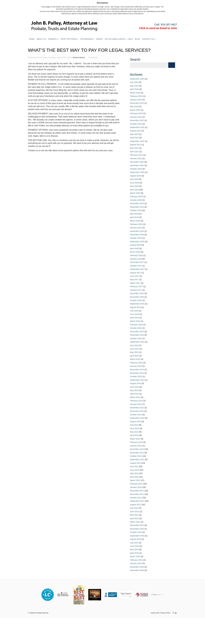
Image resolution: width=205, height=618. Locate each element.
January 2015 (136, 366)
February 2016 (136, 324)
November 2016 (137, 297)
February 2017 (136, 286)
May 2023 (134, 106)
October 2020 (136, 169)
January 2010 (136, 563)
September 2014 (137, 380)
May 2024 (134, 86)
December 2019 (137, 203)
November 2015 (137, 335)
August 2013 (135, 421)
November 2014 (137, 373)
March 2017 (135, 283)
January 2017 (136, 290)
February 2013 (136, 442)
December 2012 (137, 449)
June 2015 (134, 349)
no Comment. (93, 57)
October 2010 (136, 532)
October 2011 (136, 497)
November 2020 (137, 165)
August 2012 (135, 463)
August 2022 (135, 131)
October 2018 (136, 238)
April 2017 (134, 279)
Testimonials (87, 39)
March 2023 (135, 110)
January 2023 (136, 117)
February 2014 (136, 401)
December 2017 (137, 262)
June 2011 (134, 511)
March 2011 (135, 522)
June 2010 (134, 546)
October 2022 (136, 124)
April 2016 (134, 317)
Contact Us (148, 39)
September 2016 (137, 304)
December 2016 (137, 293)
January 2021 (136, 158)
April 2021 (134, 151)
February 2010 (136, 560)
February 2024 (136, 96)
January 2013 (136, 446)
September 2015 (137, 342)
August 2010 (135, 539)
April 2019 (134, 217)
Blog (137, 39)
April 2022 (134, 137)
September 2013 (137, 418)
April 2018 (134, 248)
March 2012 (135, 480)
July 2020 (134, 179)
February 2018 (136, 255)
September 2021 (137, 141)
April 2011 (134, 518)
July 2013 (134, 425)
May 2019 (134, 214)
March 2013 (135, 439)
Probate (52, 39)
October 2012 (136, 456)
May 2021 (134, 148)
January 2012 (136, 487)
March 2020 (135, 193)
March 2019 (135, 221)
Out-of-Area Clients (115, 39)
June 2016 (134, 314)
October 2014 (136, 376)
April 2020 (134, 189)
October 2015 (136, 338)
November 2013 (137, 411)
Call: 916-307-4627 (165, 24)
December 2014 (137, 369)
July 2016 (134, 311)
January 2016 (136, 328)
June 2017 (134, 276)
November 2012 (137, 453)
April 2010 (134, 553)
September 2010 (137, 536)
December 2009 (137, 567)
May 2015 (134, 352)
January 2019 (136, 227)
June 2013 (134, 428)
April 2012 (134, 477)
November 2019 (137, 207)
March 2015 (135, 359)
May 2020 (134, 186)
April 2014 (134, 394)
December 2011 (137, 491)
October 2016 (136, 300)
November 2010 (137, 529)
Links (130, 39)
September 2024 (137, 79)
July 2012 (134, 466)
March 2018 (135, 252)
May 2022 (134, 134)
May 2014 (134, 390)
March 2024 (135, 93)
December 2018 (137, 231)
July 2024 (134, 82)
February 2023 (136, 113)
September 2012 (137, 459)
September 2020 (137, 172)
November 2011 (137, 494)
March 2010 (135, 556)
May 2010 (134, 549)
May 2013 (134, 432)
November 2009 (137, 570)
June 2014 (134, 387)
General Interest (79, 57)
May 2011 (134, 515)
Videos (99, 39)
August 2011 (135, 504)
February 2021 (136, 155)
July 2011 (134, 508)
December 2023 (137, 103)
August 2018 (135, 245)
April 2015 (134, 356)
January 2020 (136, 200)
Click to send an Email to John (158, 28)
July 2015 (134, 345)
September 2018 (137, 241)
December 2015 (137, 331)
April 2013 (134, 435)
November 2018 (137, 234)
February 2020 (136, 196)
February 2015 (136, 363)
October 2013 (136, 414)
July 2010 (134, 543)
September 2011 (137, 501)
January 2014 (136, 404)
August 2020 (135, 176)
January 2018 (136, 259)
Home (32, 39)
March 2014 (135, 397)
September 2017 (137, 269)
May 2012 (134, 473)
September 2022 (137, 127)
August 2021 (135, 144)
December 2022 (137, 120)
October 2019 (136, 210)
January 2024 (136, 100)
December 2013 (137, 407)
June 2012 (134, 470)
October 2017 (136, 266)
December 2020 (137, 162)
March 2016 (135, 321)
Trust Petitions (68, 39)
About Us (41, 39)
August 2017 (135, 273)
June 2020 (134, 183)
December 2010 (137, 525)
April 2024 (134, 89)
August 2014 (135, 383)
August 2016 (135, 307)
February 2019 (136, 224)
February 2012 (136, 484)
